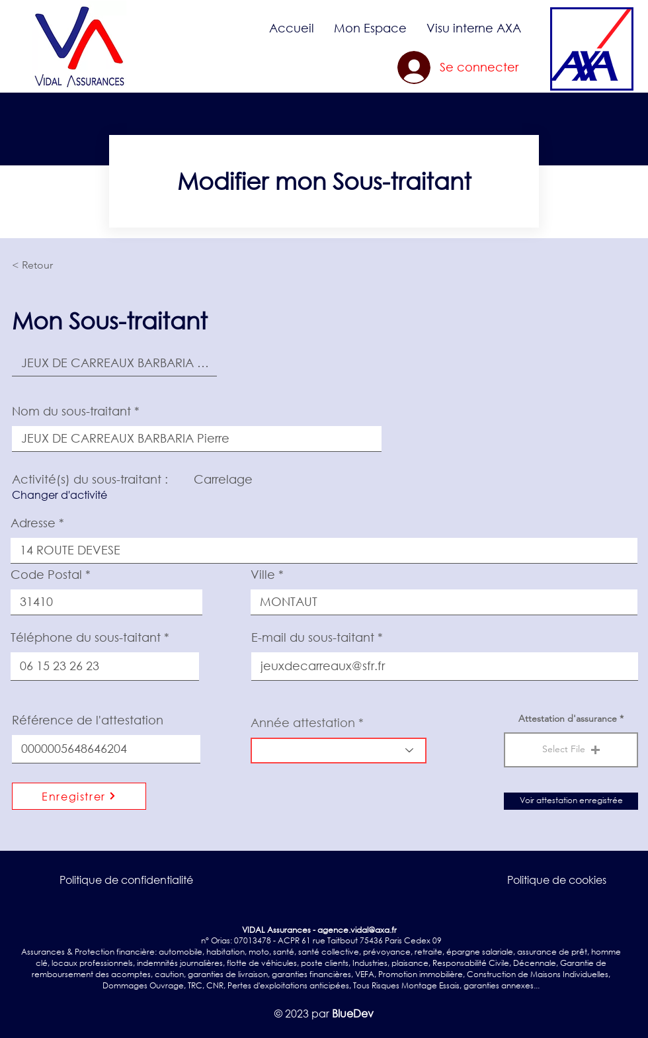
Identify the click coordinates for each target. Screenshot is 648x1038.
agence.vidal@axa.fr (357, 929)
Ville (263, 574)
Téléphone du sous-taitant (86, 637)
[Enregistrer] (79, 796)
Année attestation (303, 722)
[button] (370, 28)
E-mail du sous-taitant (312, 637)
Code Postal (46, 574)
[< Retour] (55, 265)
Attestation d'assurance (567, 718)
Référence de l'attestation (87, 720)
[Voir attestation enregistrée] (571, 801)
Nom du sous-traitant (71, 411)
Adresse (33, 523)
